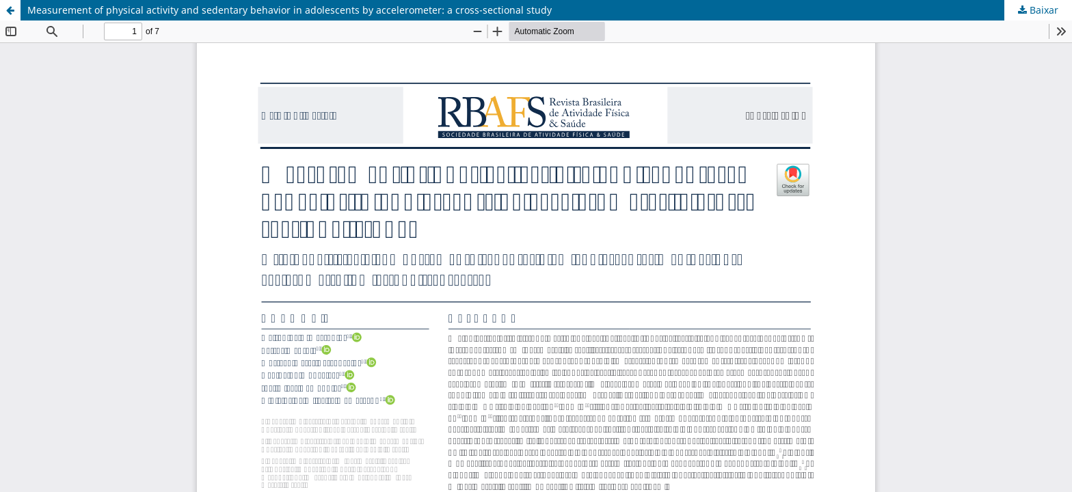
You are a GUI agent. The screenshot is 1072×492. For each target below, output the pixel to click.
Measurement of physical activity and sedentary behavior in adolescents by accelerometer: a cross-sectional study (289, 9)
